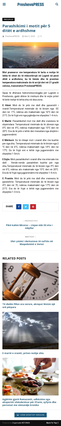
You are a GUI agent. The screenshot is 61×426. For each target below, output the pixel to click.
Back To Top (52, 423)
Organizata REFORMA (21, 423)
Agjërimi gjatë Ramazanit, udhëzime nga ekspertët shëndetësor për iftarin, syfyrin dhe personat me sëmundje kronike (29, 402)
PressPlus (8, 19)
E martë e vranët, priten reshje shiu (23, 353)
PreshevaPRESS (30, 4)
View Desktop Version (30, 415)
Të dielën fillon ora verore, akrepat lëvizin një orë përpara (28, 305)
